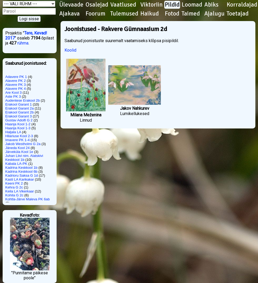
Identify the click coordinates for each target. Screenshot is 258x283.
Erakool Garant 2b (19, 112)
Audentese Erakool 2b (22, 100)
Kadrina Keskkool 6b (21, 171)
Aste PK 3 (13, 96)
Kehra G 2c (14, 187)
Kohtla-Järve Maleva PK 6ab (27, 199)
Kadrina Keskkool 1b (21, 168)
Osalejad (97, 4)
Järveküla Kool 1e (19, 152)
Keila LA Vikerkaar (19, 191)
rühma (22, 43)
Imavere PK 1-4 (17, 140)
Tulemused (124, 13)
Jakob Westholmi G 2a (23, 144)
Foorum (95, 13)
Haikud (149, 13)
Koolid (70, 50)
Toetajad (238, 13)
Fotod (172, 13)
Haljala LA (13, 132)
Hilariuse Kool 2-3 (19, 136)
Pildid (172, 4)
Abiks (211, 4)
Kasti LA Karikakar (19, 179)
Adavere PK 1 (16, 77)
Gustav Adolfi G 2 (19, 120)
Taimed (191, 13)
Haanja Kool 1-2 (18, 124)
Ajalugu (214, 13)
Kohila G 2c (14, 195)
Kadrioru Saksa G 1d (21, 175)
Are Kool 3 (13, 93)
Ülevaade (71, 4)
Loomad (192, 4)
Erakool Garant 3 (18, 116)
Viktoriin (151, 4)
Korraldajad (242, 4)
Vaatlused (123, 4)
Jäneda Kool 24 (17, 148)
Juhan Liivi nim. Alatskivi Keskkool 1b (24, 158)
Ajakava (69, 13)
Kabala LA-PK (16, 164)
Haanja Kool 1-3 (18, 128)
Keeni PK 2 (14, 183)
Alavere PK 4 (15, 89)
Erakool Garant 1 (18, 104)
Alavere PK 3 (15, 85)
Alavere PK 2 (15, 81)
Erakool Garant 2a (19, 108)
